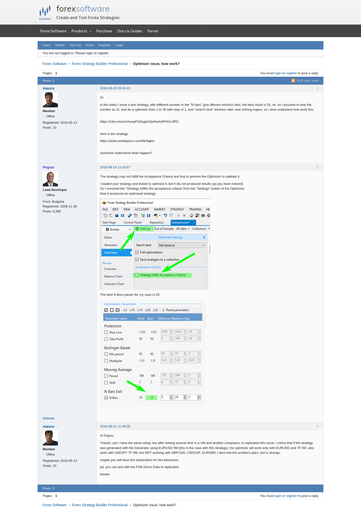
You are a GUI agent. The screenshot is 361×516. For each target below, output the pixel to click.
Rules (89, 45)
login (278, 73)
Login (119, 45)
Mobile (60, 45)
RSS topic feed (308, 81)
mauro (48, 88)
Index (47, 45)
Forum (152, 30)
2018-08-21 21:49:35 (115, 426)
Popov (48, 167)
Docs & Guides (129, 30)
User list (75, 45)
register (291, 73)
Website (49, 418)
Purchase (104, 30)
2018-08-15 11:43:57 (115, 167)
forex (83, 9)
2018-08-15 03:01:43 (115, 88)
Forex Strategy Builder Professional (99, 64)
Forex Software (53, 30)
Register (105, 45)
